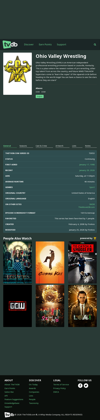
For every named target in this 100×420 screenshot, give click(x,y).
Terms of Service (61, 384)
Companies (34, 392)
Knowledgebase (12, 403)
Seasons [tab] (23, 145)
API (6, 395)
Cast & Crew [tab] (41, 145)
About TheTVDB (12, 384)
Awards (32, 388)
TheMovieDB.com (86, 207)
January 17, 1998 (87, 164)
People (32, 399)
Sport (92, 187)
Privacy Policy (59, 388)
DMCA (56, 392)
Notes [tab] (88, 145)
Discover (29, 44)
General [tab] (7, 145)
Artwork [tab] (59, 145)
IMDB (92, 204)
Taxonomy (34, 403)
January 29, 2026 (87, 170)
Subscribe (9, 392)
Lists (31, 395)
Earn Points (45, 44)
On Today (33, 384)
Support (61, 44)
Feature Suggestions (14, 399)
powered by (88, 238)
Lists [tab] (74, 145)
